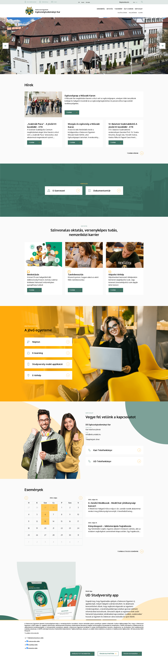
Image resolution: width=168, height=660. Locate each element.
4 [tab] (80, 70)
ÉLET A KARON (128, 9)
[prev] (26, 498)
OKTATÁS (109, 9)
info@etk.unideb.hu (93, 434)
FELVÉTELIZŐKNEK (122, 12)
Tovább (69, 112)
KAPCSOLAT (139, 9)
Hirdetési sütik (32, 648)
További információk (32, 633)
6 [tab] (84, 70)
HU (134, 2)
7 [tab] (86, 70)
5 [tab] (82, 70)
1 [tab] (74, 70)
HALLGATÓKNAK (133, 12)
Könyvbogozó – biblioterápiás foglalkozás (109, 526)
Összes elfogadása (130, 654)
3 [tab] (78, 70)
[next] (80, 498)
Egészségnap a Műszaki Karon (80, 95)
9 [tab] (90, 70)
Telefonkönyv (45, 2)
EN (136, 2)
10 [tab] (92, 70)
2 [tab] (76, 70)
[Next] (162, 46)
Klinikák (88, 2)
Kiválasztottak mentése (81, 654)
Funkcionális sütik (34, 642)
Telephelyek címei (93, 439)
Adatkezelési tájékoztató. (121, 629)
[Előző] (6, 46)
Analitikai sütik (33, 645)
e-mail (55, 2)
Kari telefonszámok (31, 2)
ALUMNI (140, 12)
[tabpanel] (84, 45)
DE (79, 2)
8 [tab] (88, 70)
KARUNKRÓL (101, 9)
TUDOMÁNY (118, 9)
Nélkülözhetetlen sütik (35, 638)
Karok (82, 2)
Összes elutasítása (107, 654)
